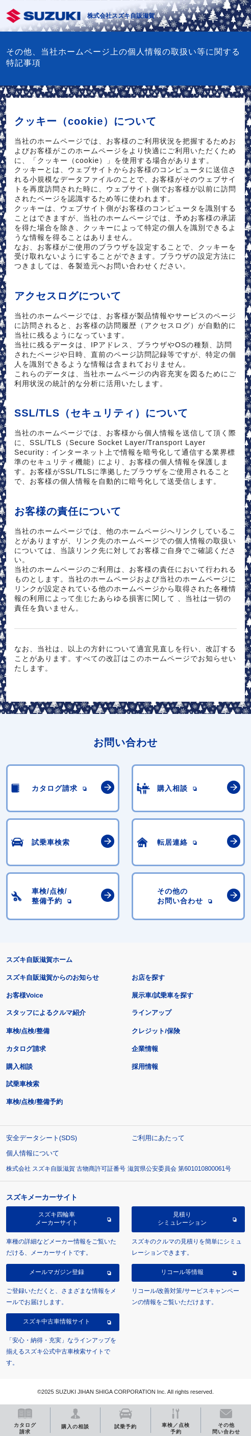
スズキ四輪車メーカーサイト (56, 1218)
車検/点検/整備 (27, 1031)
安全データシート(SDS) (41, 1138)
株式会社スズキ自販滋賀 (121, 15)
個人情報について (32, 1153)
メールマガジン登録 (56, 1272)
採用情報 (145, 1066)
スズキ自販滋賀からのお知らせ (52, 977)
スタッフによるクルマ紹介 (46, 1012)
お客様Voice (24, 995)
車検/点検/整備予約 (34, 1102)
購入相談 (19, 1066)
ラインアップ (151, 1012)
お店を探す (148, 977)
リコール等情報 (182, 1272)
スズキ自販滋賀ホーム (39, 959)
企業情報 (145, 1049)
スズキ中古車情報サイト (56, 1321)
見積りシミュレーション (182, 1218)
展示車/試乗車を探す (162, 995)
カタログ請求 (26, 1049)
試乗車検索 (22, 1084)
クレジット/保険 (156, 1031)
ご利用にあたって (158, 1138)
